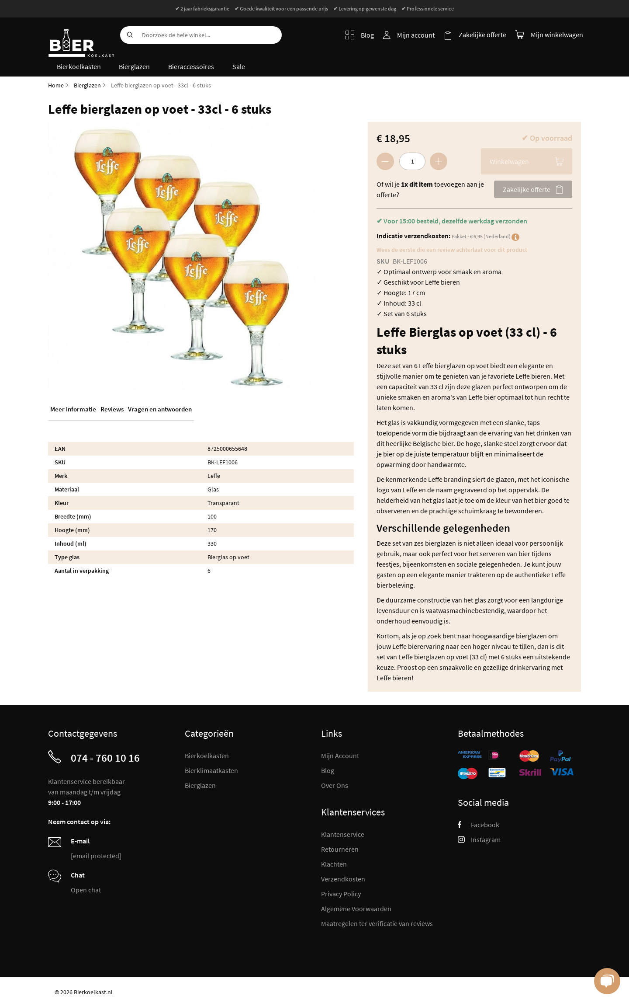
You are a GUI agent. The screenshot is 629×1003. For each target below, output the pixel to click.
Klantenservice (342, 833)
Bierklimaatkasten (211, 770)
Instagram (479, 839)
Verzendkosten (343, 878)
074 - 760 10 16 (105, 757)
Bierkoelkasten (207, 755)
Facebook (478, 824)
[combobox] (201, 35)
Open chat (86, 889)
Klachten (334, 863)
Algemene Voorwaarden (356, 908)
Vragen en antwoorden (160, 408)
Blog (360, 35)
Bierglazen (87, 85)
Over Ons (334, 784)
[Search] (129, 35)
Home (56, 85)
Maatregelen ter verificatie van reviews (377, 923)
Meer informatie (73, 408)
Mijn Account (340, 755)
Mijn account (416, 35)
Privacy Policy (341, 893)
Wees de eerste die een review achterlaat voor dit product (452, 249)
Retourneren (340, 848)
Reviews (112, 408)
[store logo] (81, 36)
